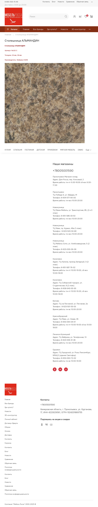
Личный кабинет (11, 419)
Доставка (8, 435)
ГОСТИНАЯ (29, 150)
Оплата (7, 431)
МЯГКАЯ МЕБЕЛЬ (67, 150)
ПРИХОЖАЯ (52, 150)
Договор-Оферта (11, 423)
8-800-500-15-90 (11, 2)
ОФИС (80, 150)
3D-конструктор (78, 29)
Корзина (8, 443)
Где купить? (52, 29)
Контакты (46, 2)
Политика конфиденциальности (13, 468)
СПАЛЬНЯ (17, 150)
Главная (26, 29)
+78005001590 (63, 170)
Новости (61, 2)
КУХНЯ (8, 150)
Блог (54, 2)
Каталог (12, 29)
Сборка (7, 427)
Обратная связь (82, 2)
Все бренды (38, 29)
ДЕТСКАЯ (41, 150)
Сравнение (70, 2)
